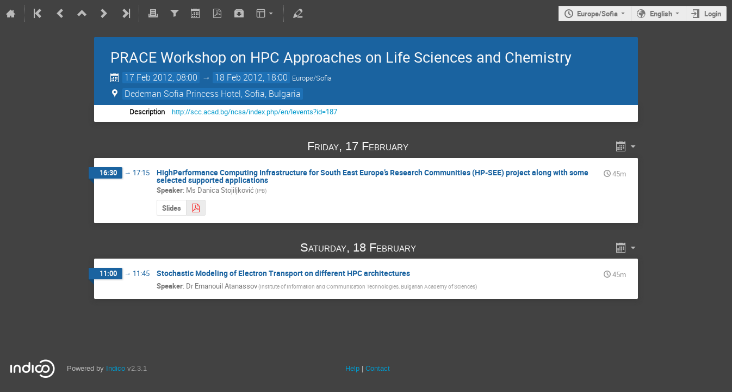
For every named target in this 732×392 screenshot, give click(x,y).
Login (712, 14)
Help (352, 368)
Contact (377, 368)
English (661, 14)
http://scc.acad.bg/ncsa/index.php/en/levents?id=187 (254, 112)
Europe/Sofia (597, 14)
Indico (115, 368)
